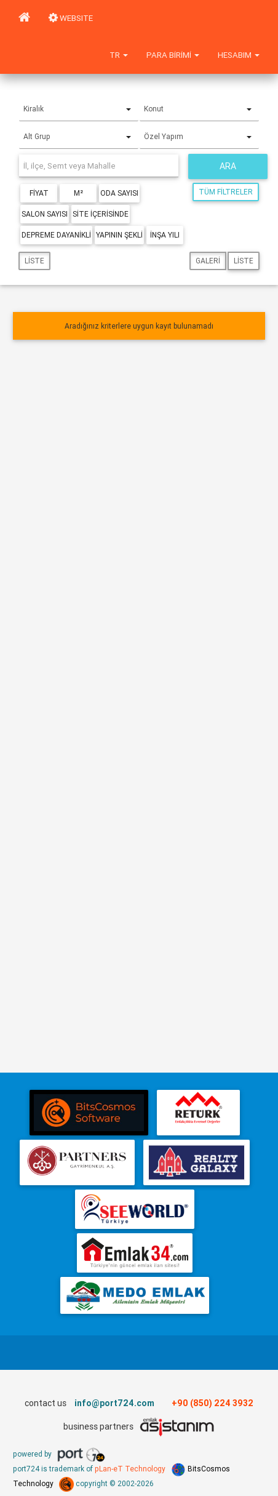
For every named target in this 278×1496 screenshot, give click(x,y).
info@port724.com (114, 1403)
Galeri (208, 260)
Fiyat (39, 193)
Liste (34, 260)
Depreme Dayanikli (56, 234)
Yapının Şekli (119, 234)
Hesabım (239, 55)
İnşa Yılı (165, 234)
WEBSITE (71, 18)
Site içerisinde (101, 213)
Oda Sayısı (119, 193)
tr (118, 55)
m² (78, 193)
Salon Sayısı (45, 213)
